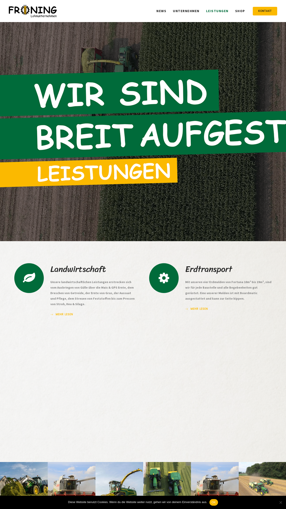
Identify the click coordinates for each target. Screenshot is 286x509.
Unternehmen (186, 11)
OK (214, 502)
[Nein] (280, 502)
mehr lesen (61, 314)
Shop (240, 11)
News (161, 11)
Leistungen (217, 11)
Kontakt (265, 11)
